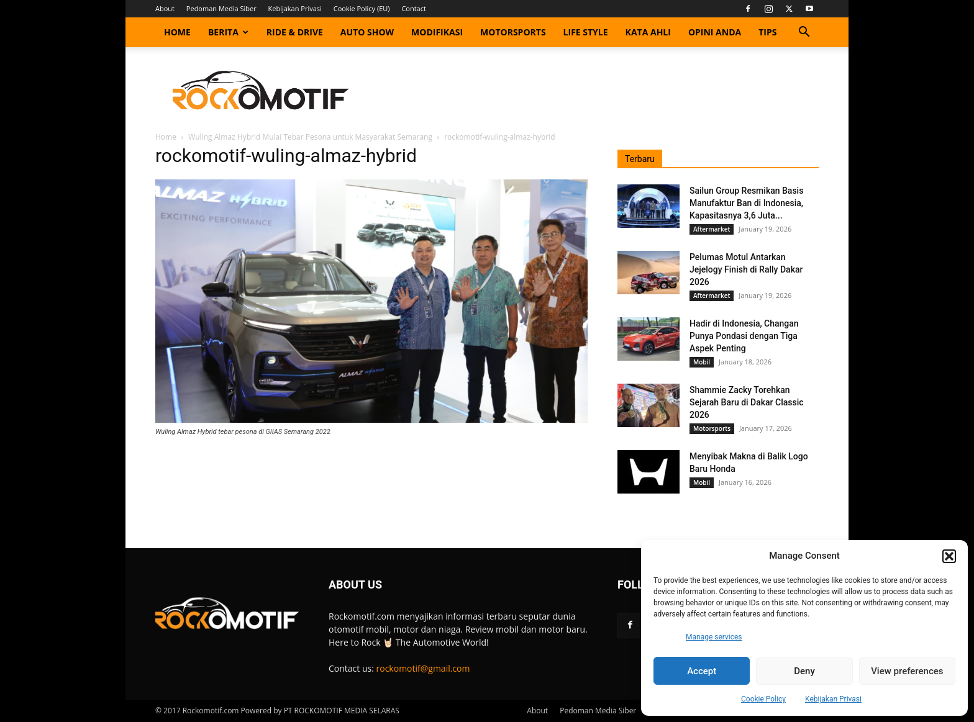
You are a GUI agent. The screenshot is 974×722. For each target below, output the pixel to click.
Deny (804, 671)
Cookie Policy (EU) (362, 8)
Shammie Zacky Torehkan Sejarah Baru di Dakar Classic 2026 (747, 402)
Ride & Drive (294, 32)
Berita (228, 32)
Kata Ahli (648, 32)
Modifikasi (437, 32)
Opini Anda (714, 32)
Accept (701, 671)
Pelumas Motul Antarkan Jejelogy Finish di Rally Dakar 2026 (746, 269)
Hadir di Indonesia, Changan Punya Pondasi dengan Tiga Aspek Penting (744, 335)
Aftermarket (711, 229)
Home (177, 32)
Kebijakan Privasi (833, 699)
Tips (767, 32)
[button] (949, 556)
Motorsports (513, 32)
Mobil (701, 362)
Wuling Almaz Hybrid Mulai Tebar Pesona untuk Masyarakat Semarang (310, 137)
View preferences (907, 671)
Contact (413, 8)
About (165, 8)
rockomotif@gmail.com (423, 668)
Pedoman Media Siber (221, 8)
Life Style (585, 32)
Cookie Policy (763, 699)
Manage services (714, 637)
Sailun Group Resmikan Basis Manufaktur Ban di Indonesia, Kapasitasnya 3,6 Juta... (746, 203)
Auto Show (367, 32)
